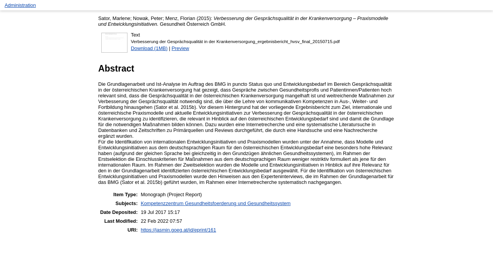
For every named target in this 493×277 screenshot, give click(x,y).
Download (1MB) (149, 48)
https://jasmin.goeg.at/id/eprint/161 (178, 230)
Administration (20, 5)
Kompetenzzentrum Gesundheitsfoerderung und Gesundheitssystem (215, 203)
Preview (180, 48)
